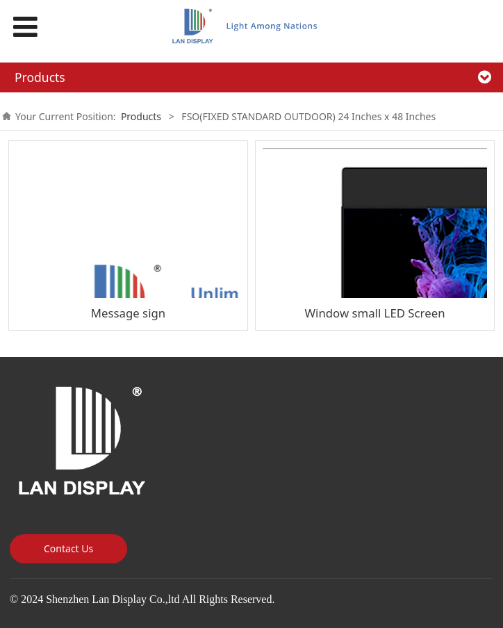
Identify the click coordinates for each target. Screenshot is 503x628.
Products (141, 116)
